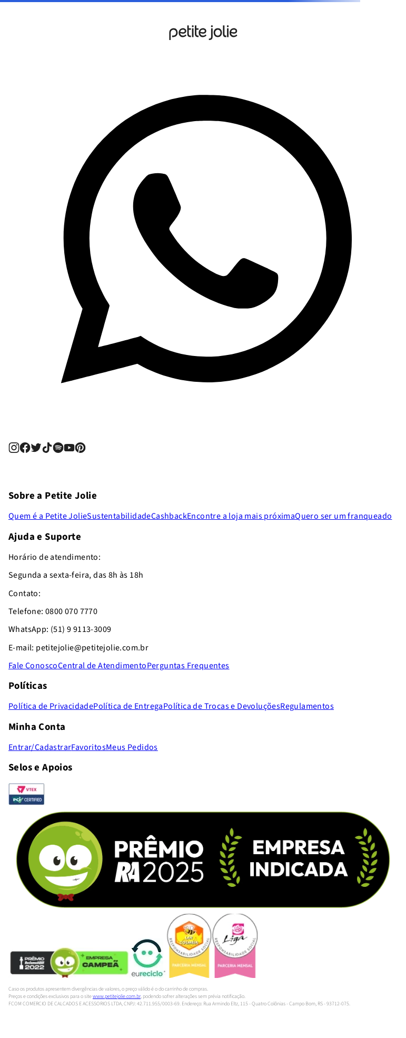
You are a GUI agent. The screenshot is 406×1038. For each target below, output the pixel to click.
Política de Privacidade (50, 706)
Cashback (169, 516)
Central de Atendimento (102, 665)
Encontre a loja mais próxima (241, 516)
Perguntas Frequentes (188, 665)
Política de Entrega (128, 706)
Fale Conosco (33, 665)
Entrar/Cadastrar (39, 747)
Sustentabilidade (119, 516)
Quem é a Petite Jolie (47, 516)
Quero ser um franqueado (343, 516)
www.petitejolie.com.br (117, 996)
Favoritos (88, 747)
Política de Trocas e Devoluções (221, 706)
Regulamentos (307, 706)
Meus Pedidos (132, 747)
